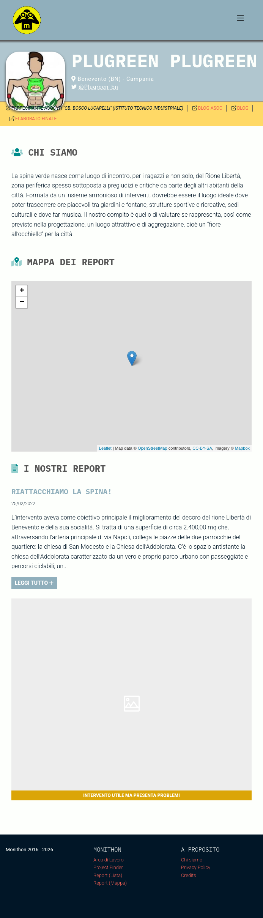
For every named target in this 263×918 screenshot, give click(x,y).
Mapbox (242, 448)
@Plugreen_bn (98, 87)
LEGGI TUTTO (34, 583)
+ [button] (21, 291)
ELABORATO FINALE (36, 118)
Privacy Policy (195, 867)
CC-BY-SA (202, 448)
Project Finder (108, 867)
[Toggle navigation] (240, 20)
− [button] (21, 302)
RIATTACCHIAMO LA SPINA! (61, 491)
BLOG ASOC (210, 108)
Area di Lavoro (108, 860)
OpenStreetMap (152, 448)
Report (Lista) (107, 875)
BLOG (243, 108)
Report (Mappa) (110, 883)
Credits (188, 875)
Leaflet (105, 448)
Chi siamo (191, 860)
